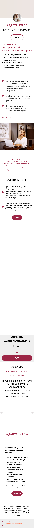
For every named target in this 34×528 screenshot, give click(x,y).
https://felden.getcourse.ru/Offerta (20, 525)
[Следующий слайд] (32, 413)
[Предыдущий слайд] (1, 413)
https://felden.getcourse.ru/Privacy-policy (12, 523)
